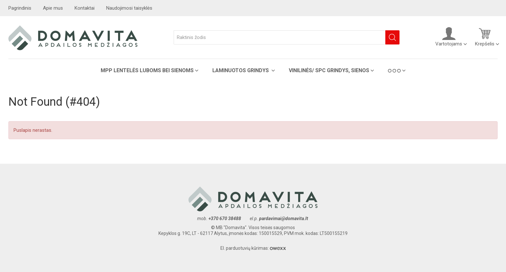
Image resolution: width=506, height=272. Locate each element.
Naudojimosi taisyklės (129, 8)
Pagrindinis (19, 8)
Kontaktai (85, 8)
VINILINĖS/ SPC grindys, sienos (329, 70)
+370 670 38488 (224, 218)
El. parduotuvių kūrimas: (253, 248)
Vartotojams (448, 37)
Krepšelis (485, 37)
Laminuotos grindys (241, 70)
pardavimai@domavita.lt (284, 218)
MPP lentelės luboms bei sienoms (147, 70)
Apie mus (53, 8)
